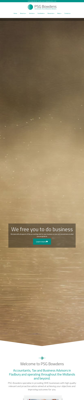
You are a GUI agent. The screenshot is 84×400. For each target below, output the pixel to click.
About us (23, 13)
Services (32, 13)
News (59, 13)
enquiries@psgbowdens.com (48, 1)
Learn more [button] (42, 241)
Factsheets (41, 13)
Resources (51, 13)
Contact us (67, 13)
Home (15, 13)
